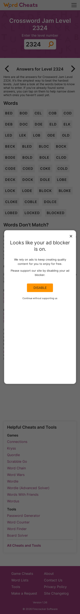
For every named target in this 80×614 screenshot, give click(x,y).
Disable (40, 288)
